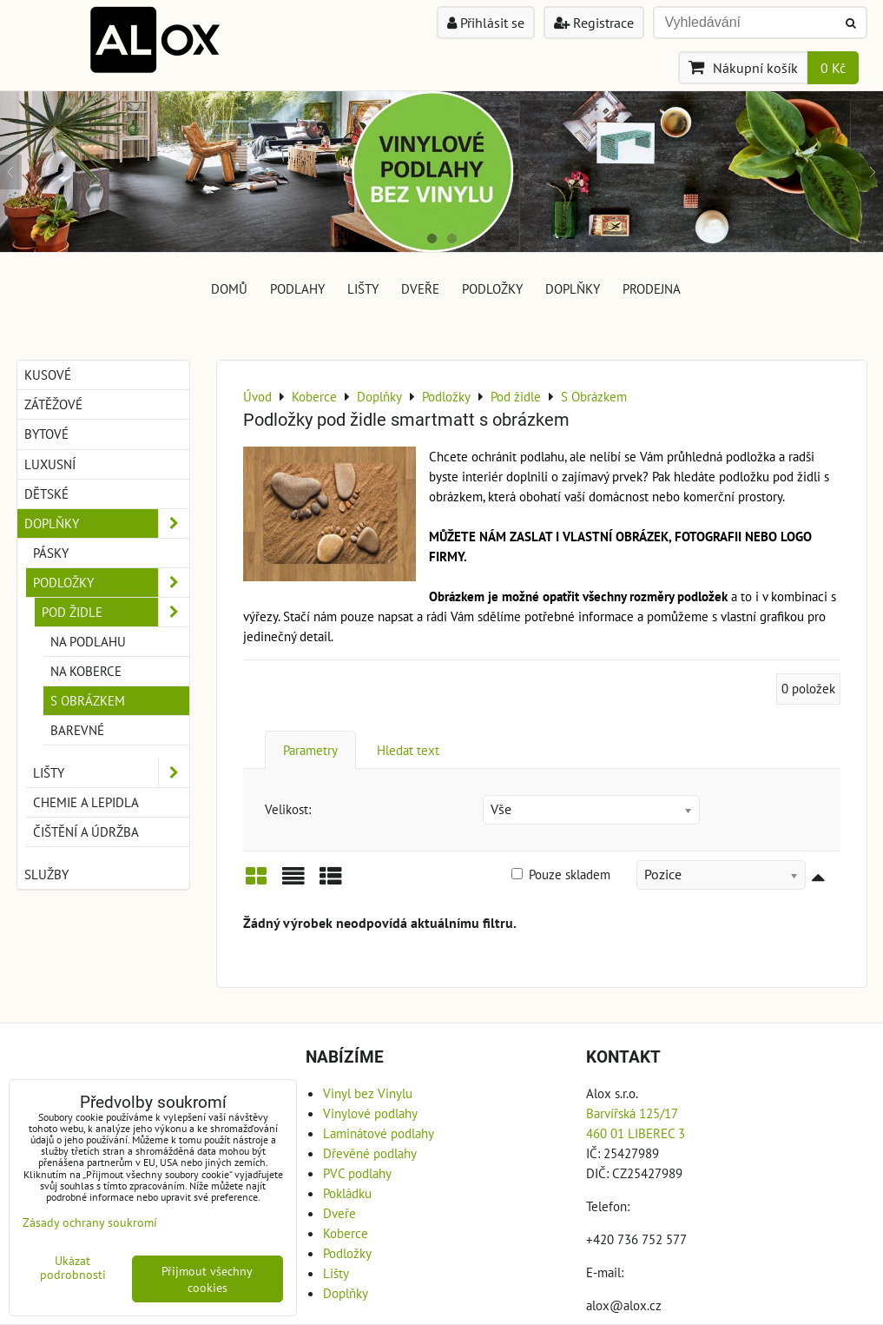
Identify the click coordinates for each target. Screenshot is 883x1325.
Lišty (363, 288)
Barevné (77, 730)
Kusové (47, 374)
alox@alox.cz (624, 1305)
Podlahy (297, 288)
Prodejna (652, 288)
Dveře (420, 288)
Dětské (46, 493)
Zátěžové (53, 404)
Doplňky (572, 288)
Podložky (492, 288)
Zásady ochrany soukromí (90, 1222)
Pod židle (115, 612)
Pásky (51, 552)
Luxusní (50, 464)
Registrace (594, 22)
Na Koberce (86, 670)
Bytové (46, 433)
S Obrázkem (87, 700)
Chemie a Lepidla (86, 802)
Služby (46, 874)
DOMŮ (229, 288)
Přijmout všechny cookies (207, 1278)
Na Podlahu (88, 641)
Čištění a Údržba (86, 831)
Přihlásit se (485, 22)
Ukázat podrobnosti (73, 1268)
